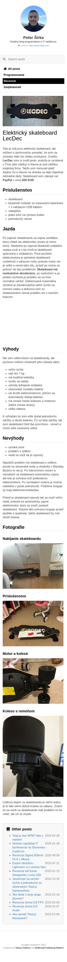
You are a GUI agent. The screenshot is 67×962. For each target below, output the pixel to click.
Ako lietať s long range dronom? (26, 896)
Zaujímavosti (12, 87)
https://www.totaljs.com (39, 45)
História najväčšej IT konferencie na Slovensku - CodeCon (29, 847)
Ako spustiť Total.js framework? (24, 916)
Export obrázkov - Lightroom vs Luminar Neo (29, 865)
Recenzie (10, 81)
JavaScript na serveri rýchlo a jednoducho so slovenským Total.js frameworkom (27, 884)
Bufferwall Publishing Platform (49, 948)
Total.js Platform (22, 948)
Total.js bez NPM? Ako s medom (27, 837)
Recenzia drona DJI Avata (25, 908)
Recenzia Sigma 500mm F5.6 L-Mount (27, 857)
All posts (12, 68)
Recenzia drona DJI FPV (28, 902)
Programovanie (14, 74)
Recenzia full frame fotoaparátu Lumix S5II (26, 872)
